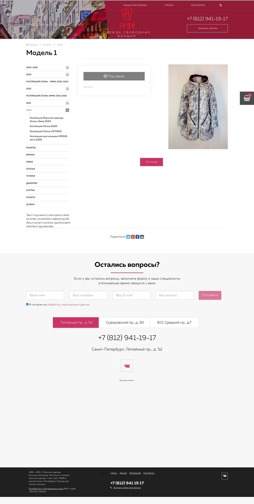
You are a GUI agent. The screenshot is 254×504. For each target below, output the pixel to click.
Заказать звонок (207, 28)
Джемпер (31, 183)
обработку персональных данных (68, 304)
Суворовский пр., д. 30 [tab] (125, 322)
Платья (30, 169)
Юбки (29, 162)
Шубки (30, 205)
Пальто (30, 197)
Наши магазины (135, 5)
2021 (28, 103)
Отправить (210, 295)
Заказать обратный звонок (127, 488)
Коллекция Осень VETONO (46, 131)
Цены (114, 473)
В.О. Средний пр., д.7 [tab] (174, 322)
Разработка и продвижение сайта (46, 489)
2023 (28, 75)
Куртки (30, 190)
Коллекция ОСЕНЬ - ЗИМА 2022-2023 (47, 82)
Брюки (30, 155)
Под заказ (114, 76)
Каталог (40, 5)
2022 (28, 89)
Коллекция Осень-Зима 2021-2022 (46, 96)
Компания (98, 5)
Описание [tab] (151, 162)
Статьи (169, 5)
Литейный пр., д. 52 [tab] (76, 322)
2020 (28, 110)
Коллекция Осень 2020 (43, 126)
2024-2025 (32, 67)
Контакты (198, 5)
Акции (68, 5)
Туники (30, 176)
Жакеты (31, 148)
